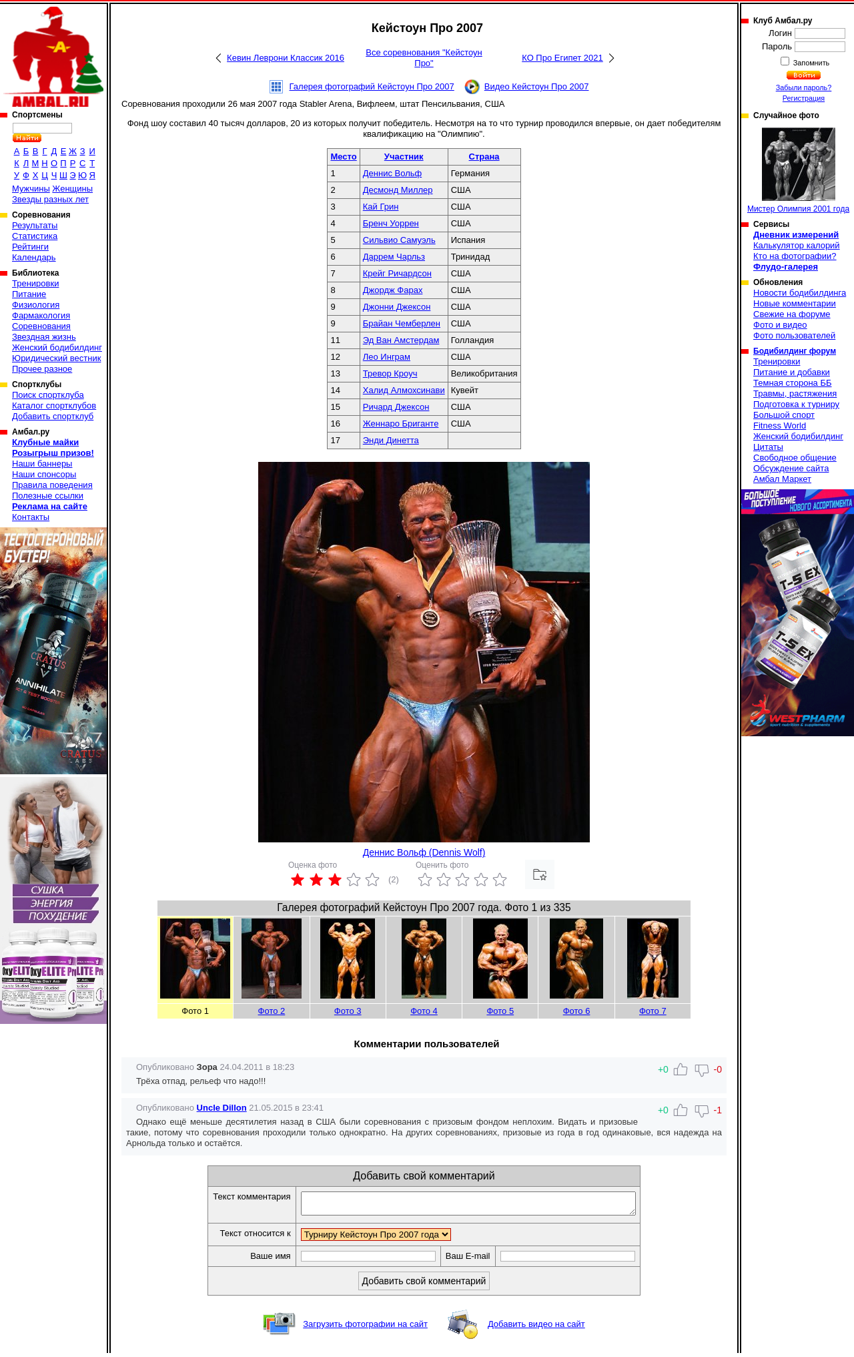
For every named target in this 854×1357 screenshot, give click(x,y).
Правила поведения (52, 485)
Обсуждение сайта (791, 468)
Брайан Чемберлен (401, 323)
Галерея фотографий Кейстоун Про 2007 (372, 86)
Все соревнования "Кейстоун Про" (424, 57)
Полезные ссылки (47, 496)
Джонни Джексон (397, 307)
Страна (484, 157)
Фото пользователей (794, 335)
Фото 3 (348, 1011)
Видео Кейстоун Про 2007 (536, 86)
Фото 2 (272, 1011)
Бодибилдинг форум (794, 351)
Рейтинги (30, 247)
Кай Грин (381, 207)
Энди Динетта (391, 440)
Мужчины (31, 189)
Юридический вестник (56, 358)
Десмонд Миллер (398, 190)
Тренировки (35, 283)
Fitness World (779, 426)
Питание (29, 294)
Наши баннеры (42, 464)
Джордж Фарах (393, 290)
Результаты (34, 225)
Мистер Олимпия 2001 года (798, 170)
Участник (404, 157)
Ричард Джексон (396, 407)
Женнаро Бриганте (401, 424)
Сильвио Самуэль (399, 240)
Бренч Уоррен (391, 223)
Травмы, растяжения (795, 393)
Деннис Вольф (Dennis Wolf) (424, 852)
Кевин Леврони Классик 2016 (285, 58)
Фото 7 (653, 1011)
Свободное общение (795, 458)
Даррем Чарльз (394, 257)
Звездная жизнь (44, 337)
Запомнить (810, 63)
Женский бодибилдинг (57, 347)
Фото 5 (500, 1011)
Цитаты (768, 447)
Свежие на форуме (792, 314)
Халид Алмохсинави (404, 390)
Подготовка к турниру (796, 404)
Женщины (72, 189)
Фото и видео (780, 325)
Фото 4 (424, 1011)
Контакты (30, 517)
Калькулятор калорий (796, 245)
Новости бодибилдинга (799, 293)
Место (343, 157)
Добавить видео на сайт (536, 1328)
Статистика (34, 236)
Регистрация (804, 98)
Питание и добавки (791, 372)
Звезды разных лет (50, 199)
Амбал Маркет (782, 479)
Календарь (34, 257)
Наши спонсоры (44, 474)
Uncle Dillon (222, 1108)
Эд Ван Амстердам (401, 340)
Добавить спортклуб (52, 416)
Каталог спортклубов (54, 405)
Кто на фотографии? (795, 256)
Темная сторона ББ (792, 383)
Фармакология (41, 315)
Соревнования (41, 326)
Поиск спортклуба (48, 395)
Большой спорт (784, 415)
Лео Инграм (386, 357)
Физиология (35, 305)
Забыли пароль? (804, 87)
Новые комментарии (794, 303)
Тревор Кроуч (390, 373)
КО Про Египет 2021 (562, 58)
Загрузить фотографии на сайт (365, 1328)
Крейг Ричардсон (397, 273)
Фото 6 (576, 1011)
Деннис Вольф (392, 173)
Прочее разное (42, 369)
